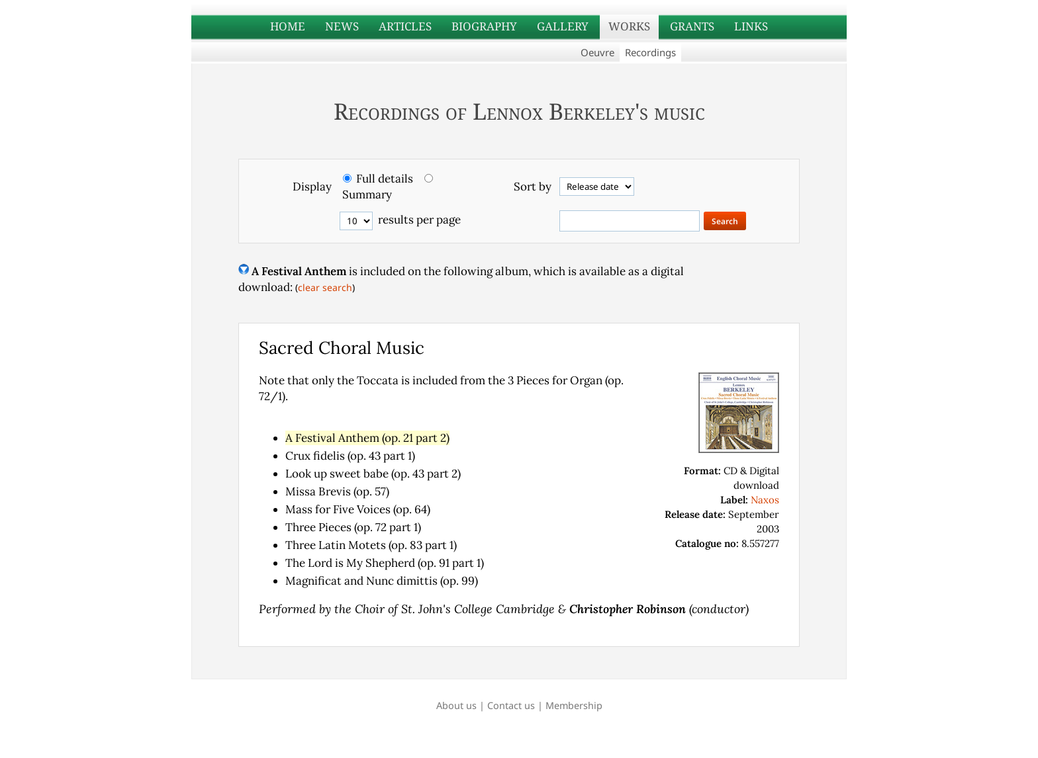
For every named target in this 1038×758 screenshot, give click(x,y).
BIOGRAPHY (484, 26)
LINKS (751, 26)
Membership (573, 705)
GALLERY (563, 26)
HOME (287, 26)
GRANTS (692, 26)
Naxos (765, 499)
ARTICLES (405, 26)
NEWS (342, 26)
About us (456, 705)
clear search (325, 287)
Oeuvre (597, 52)
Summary (367, 194)
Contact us (511, 705)
